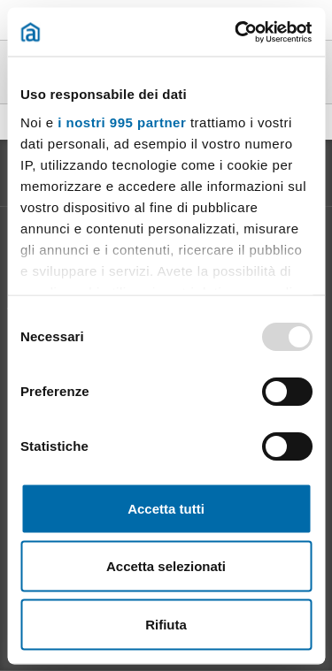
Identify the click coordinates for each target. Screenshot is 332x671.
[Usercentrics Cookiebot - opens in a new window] (236, 31)
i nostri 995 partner (122, 121)
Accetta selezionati (166, 566)
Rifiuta (166, 623)
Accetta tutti (166, 507)
